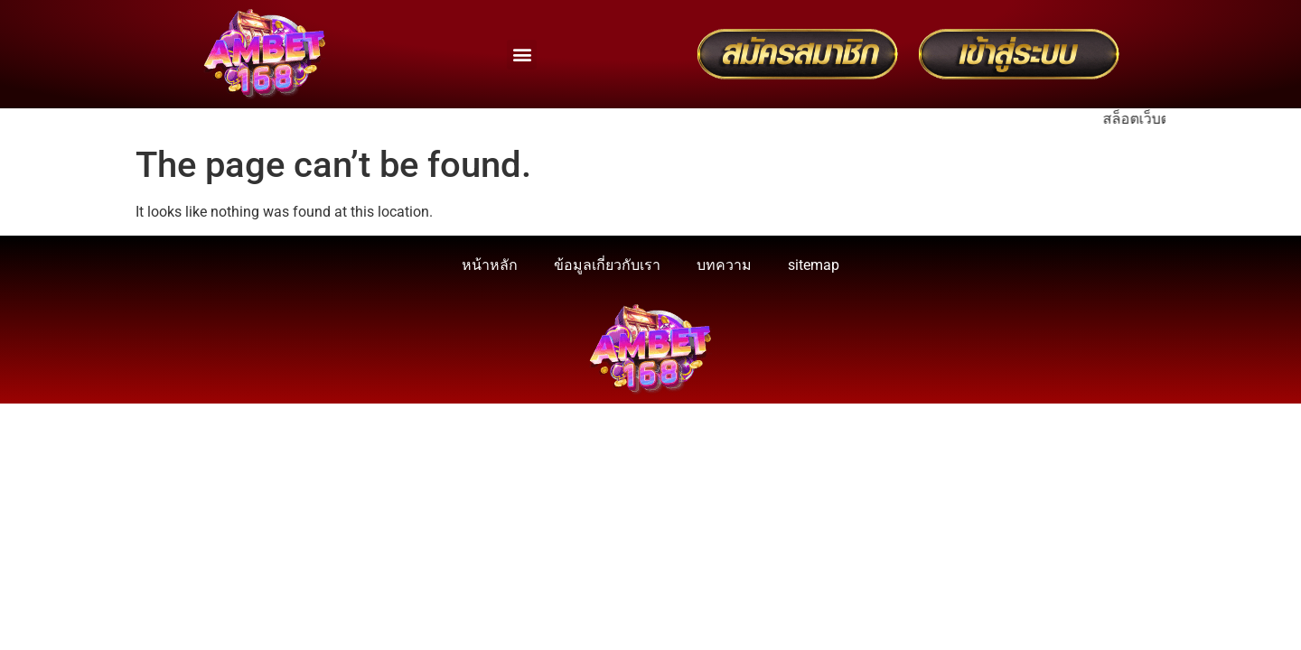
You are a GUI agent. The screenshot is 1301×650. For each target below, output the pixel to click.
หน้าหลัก (490, 265)
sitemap (813, 265)
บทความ (724, 265)
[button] (522, 55)
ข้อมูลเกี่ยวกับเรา (607, 265)
